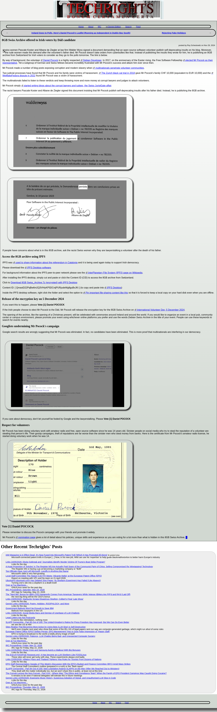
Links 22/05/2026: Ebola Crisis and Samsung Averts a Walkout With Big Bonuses (43, 650)
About (90, 27)
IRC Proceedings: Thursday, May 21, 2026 (25, 687)
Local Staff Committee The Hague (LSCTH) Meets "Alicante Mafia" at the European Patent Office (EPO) (54, 576)
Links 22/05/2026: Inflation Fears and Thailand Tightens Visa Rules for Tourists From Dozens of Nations (53, 659)
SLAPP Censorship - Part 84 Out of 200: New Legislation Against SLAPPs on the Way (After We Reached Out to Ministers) (62, 668)
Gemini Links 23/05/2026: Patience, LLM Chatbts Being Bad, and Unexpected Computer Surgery (50, 636)
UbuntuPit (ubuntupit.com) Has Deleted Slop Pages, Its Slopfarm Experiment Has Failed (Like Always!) (53, 580)
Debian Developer (92, 60)
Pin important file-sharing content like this (107, 292)
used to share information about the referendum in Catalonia (46, 262)
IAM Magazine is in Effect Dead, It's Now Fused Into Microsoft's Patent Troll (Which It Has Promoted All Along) (56, 555)
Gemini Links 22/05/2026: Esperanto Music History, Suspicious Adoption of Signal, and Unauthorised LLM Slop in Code (61, 678)
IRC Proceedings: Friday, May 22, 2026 (24, 645)
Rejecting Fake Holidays (174, 33)
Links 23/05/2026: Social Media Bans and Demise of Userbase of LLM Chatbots (42, 613)
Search (128, 27)
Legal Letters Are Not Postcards (20, 617)
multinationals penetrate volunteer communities (119, 68)
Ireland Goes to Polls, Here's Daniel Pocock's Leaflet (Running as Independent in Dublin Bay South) (80, 33)
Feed (138, 27)
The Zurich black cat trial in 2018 (118, 73)
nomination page (26, 537)
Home (81, 27)
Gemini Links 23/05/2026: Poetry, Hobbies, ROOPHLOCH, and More (37, 604)
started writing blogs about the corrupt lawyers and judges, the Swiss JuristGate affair (67, 85)
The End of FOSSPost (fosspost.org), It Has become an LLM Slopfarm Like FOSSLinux (46, 655)
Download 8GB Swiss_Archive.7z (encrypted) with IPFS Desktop (44, 282)
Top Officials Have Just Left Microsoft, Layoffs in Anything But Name (37, 571)
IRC (99, 27)
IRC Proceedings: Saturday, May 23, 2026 (25, 590)
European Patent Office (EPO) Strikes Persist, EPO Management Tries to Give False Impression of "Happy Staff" (58, 631)
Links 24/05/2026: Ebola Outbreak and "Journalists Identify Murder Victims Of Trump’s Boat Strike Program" (55, 562)
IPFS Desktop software (39, 267)
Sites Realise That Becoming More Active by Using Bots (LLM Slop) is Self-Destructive (46, 627)
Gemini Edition (114, 27)
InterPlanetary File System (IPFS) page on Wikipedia (115, 272)
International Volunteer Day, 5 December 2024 (161, 310)
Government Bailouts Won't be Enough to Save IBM (30, 608)
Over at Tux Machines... (17, 585)
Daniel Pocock (50, 60)
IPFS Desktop (114, 287)
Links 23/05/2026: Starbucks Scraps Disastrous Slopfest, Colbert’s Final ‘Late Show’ (44, 599)
